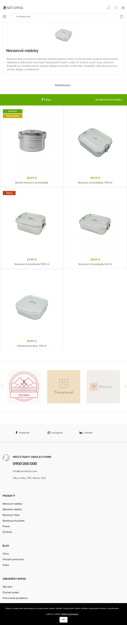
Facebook (23, 432)
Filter (46, 99)
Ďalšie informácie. (70, 614)
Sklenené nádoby (12, 509)
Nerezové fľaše (11, 515)
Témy (5, 553)
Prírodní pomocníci (13, 559)
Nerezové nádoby (12, 503)
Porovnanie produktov (15, 598)
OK (63, 619)
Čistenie (7, 532)
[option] (24, 386)
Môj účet (7, 586)
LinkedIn (86, 432)
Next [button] (125, 386)
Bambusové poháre (13, 520)
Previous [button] (1, 386)
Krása (5, 565)
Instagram (55, 432)
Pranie (6, 526)
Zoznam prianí (10, 592)
